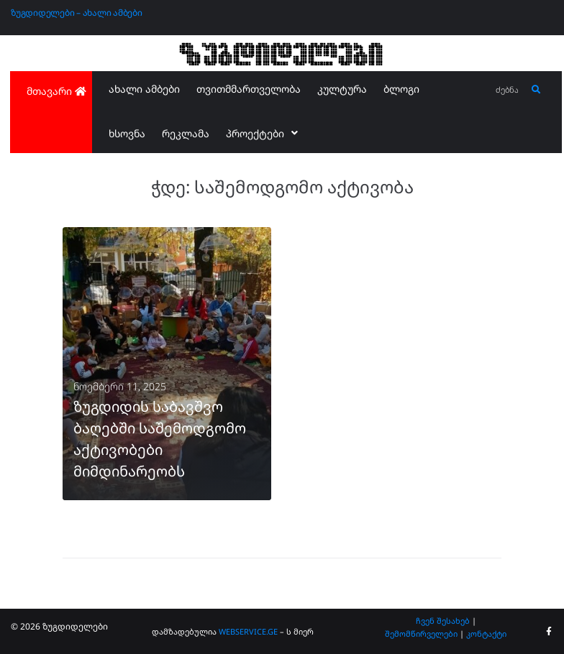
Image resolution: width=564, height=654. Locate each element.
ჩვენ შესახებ (443, 620)
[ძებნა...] (507, 90)
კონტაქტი (486, 633)
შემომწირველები (421, 633)
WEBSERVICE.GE (248, 631)
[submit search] (536, 90)
